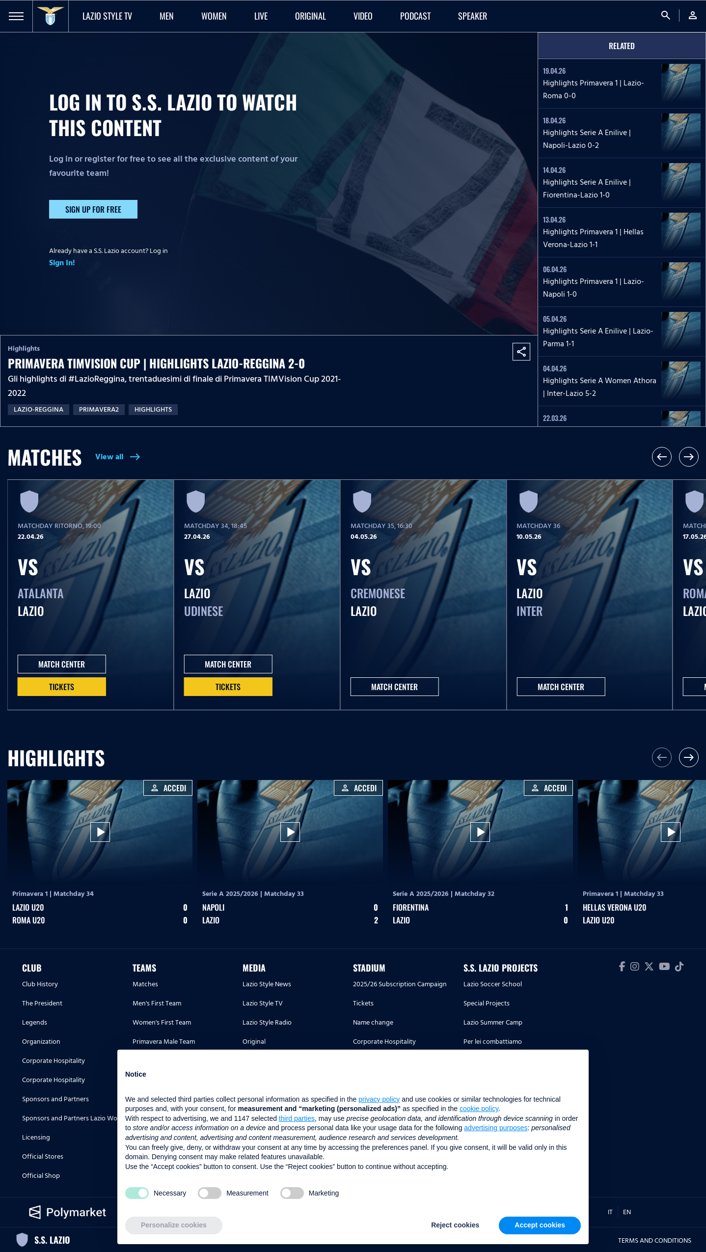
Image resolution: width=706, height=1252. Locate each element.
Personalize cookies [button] (174, 1225)
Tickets (61, 687)
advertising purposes (495, 1128)
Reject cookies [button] (455, 1225)
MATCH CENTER (61, 664)
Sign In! (62, 262)
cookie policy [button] (479, 1109)
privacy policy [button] (379, 1099)
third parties (297, 1118)
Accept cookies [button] (540, 1225)
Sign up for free (93, 209)
